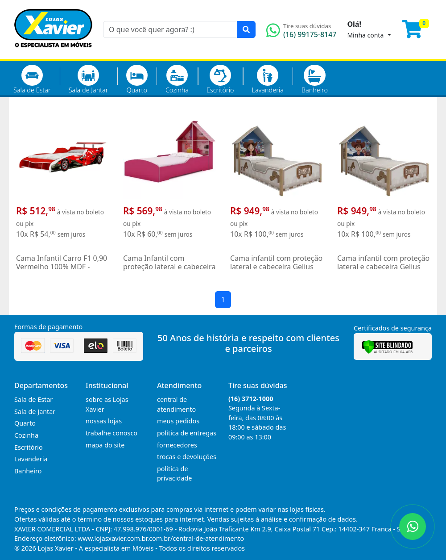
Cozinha (177, 79)
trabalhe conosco (111, 433)
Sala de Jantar (88, 79)
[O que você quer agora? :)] (170, 29)
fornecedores (177, 445)
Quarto (137, 79)
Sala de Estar (32, 79)
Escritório (220, 79)
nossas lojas (104, 421)
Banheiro (314, 79)
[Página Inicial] (53, 54)
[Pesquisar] (246, 29)
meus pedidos (178, 421)
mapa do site (105, 445)
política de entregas (186, 433)
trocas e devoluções (186, 456)
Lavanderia (267, 79)
